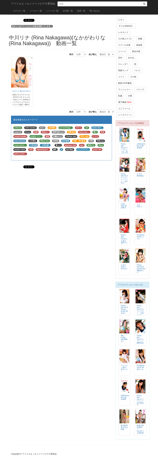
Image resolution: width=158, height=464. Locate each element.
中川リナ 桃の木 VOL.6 (21, 91)
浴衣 (120, 58)
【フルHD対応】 (125, 26)
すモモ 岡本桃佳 (140, 175)
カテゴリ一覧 (19, 11)
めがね (131, 58)
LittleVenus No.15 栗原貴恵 (141, 146)
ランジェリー (124, 89)
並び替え (92, 54)
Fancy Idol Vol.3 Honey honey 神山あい (124, 309)
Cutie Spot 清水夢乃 (124, 206)
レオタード (123, 32)
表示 (70, 54)
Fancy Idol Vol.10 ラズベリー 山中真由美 (141, 400)
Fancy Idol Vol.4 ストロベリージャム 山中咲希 (124, 178)
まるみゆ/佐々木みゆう (124, 267)
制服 (140, 39)
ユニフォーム (124, 108)
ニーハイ (122, 51)
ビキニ (121, 19)
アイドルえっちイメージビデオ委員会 (33, 3)
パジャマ (140, 89)
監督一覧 (81, 11)
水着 (130, 96)
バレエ (137, 70)
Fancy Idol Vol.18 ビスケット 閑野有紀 (141, 339)
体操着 (139, 45)
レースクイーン (125, 115)
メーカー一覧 (36, 11)
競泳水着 (136, 51)
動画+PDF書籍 (124, 83)
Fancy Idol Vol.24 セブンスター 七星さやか (140, 310)
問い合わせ (95, 11)
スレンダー (123, 64)
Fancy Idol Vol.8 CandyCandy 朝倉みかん (142, 268)
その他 (133, 77)
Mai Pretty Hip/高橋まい (124, 338)
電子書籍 (124, 102)
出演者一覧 (68, 11)
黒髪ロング (123, 70)
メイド (121, 77)
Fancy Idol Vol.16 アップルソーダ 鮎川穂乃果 (124, 148)
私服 (120, 96)
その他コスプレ (125, 39)
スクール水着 (124, 45)
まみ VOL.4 (139, 206)
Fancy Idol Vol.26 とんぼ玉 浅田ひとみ (124, 239)
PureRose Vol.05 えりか (140, 237)
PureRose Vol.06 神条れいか (140, 367)
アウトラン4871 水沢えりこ (124, 368)
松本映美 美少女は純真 (124, 427)
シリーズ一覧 (52, 11)
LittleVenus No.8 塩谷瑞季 (125, 397)
